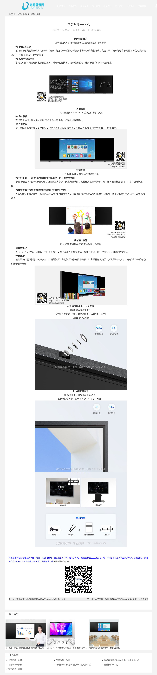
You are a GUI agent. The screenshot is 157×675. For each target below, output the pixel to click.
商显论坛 (130, 6)
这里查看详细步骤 (61, 561)
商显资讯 (107, 6)
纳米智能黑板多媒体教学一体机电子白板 (121, 660)
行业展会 (119, 6)
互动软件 (73, 6)
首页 (19, 14)
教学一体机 (35, 14)
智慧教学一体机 (15, 660)
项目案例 (96, 6)
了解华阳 (142, 6)
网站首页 (61, 6)
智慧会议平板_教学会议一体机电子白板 (73, 665)
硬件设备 (84, 6)
